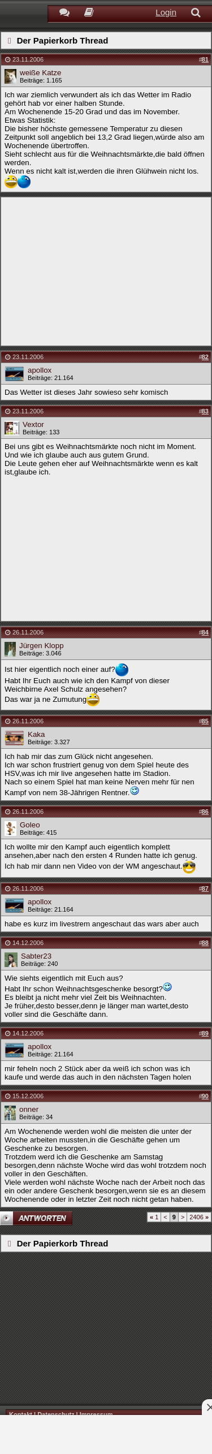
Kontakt (20, 1414)
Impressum (96, 1414)
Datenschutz (55, 1414)
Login (165, 12)
